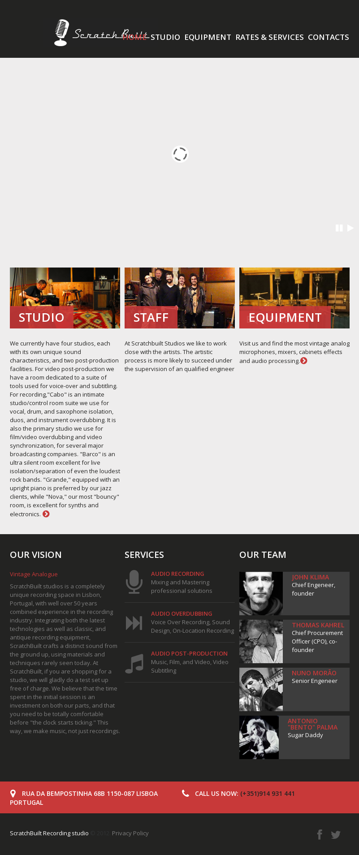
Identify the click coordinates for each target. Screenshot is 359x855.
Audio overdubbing (181, 613)
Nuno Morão (314, 673)
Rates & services (269, 37)
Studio (165, 37)
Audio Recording (177, 574)
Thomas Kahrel (318, 625)
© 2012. (61, 833)
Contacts (328, 37)
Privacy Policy (130, 833)
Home (134, 37)
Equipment (207, 37)
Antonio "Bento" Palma (312, 724)
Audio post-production (189, 653)
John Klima (310, 577)
